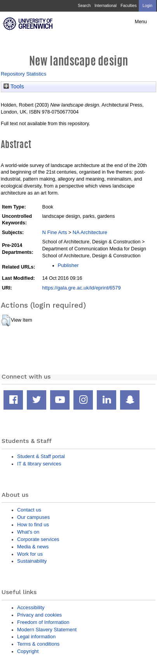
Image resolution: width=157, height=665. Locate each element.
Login (147, 5)
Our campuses (33, 517)
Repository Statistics (23, 74)
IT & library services (39, 464)
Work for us (30, 554)
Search (84, 5)
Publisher (68, 265)
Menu (141, 21)
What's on (28, 532)
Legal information (36, 636)
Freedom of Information (43, 622)
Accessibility (30, 607)
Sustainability (32, 561)
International (105, 5)
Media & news (33, 547)
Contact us (29, 510)
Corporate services (38, 539)
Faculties (128, 5)
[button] (5, 320)
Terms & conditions (38, 644)
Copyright (27, 651)
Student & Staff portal (41, 456)
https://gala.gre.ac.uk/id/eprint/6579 (81, 288)
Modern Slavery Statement (47, 629)
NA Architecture (90, 232)
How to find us (33, 524)
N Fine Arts (54, 232)
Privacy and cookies (39, 615)
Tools (13, 86)
